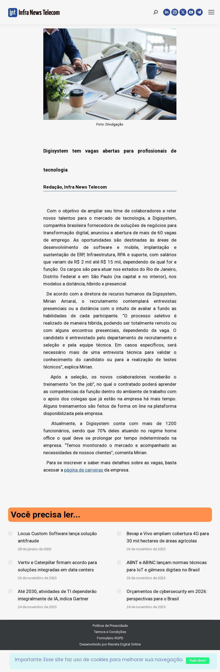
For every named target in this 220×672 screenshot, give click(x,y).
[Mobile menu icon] (211, 12)
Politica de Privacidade (110, 626)
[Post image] (10, 533)
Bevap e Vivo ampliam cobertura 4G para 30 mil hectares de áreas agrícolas (168, 537)
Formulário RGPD (110, 638)
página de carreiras (83, 470)
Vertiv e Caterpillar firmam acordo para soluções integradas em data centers (57, 566)
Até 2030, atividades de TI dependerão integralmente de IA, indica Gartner (57, 595)
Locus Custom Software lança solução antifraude (57, 537)
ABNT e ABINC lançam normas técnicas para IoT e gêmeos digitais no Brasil (167, 566)
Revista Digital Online (124, 644)
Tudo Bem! (197, 661)
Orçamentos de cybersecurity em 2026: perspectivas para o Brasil (167, 595)
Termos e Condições (110, 632)
